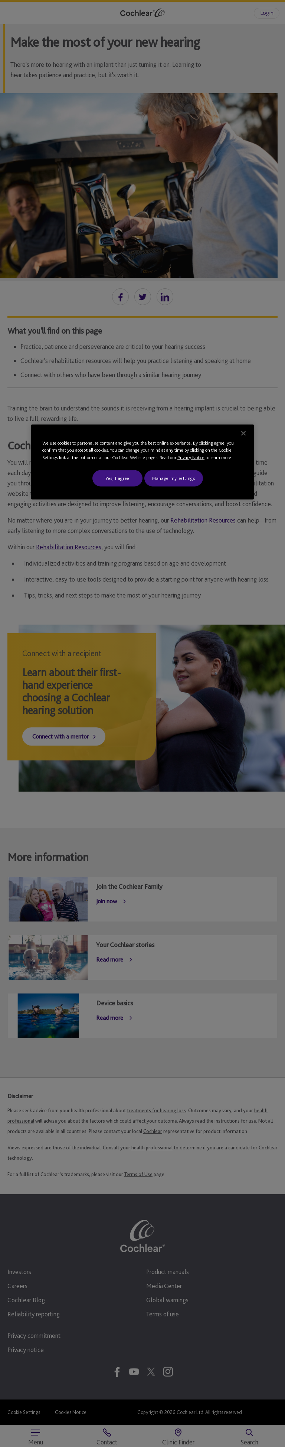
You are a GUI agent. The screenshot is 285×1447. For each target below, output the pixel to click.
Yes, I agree (117, 478)
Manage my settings (173, 478)
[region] (142, 462)
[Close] (243, 433)
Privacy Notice (190, 457)
